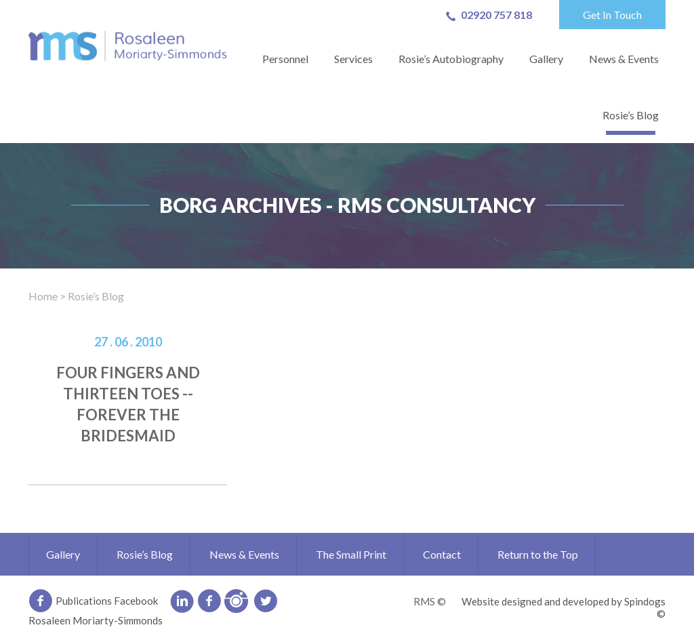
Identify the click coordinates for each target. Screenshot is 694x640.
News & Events (624, 58)
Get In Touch (612, 14)
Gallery (546, 58)
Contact (442, 554)
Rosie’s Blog (631, 114)
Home (43, 295)
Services (353, 58)
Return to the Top (537, 554)
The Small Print (351, 554)
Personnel (285, 58)
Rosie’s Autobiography (451, 58)
